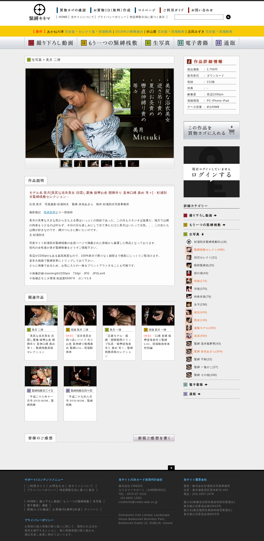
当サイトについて (82, 17)
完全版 (70, 31)
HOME (63, 17)
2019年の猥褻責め (129, 31)
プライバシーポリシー (112, 17)
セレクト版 (86, 31)
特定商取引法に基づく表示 (147, 17)
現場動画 (105, 31)
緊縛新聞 (50, 212)
